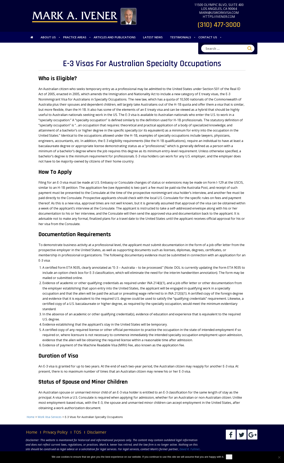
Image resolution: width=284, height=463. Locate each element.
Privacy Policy (55, 432)
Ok (229, 456)
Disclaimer (96, 432)
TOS (77, 432)
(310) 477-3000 (219, 24)
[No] (279, 457)
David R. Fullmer (189, 449)
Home (31, 432)
